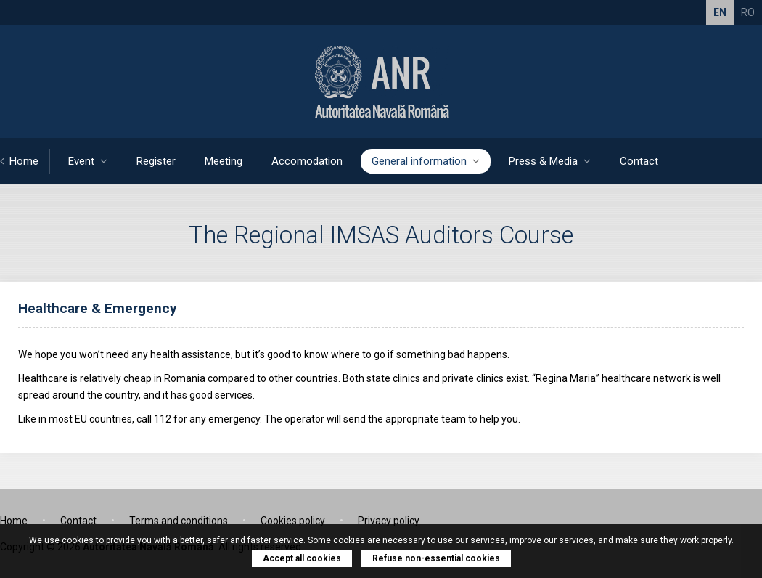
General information (426, 161)
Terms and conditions (178, 520)
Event (87, 161)
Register (156, 161)
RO (748, 12)
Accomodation (307, 161)
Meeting (223, 161)
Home (19, 161)
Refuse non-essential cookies (436, 558)
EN (719, 12)
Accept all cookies (302, 558)
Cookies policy (293, 520)
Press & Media (550, 161)
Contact (639, 161)
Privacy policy (388, 520)
